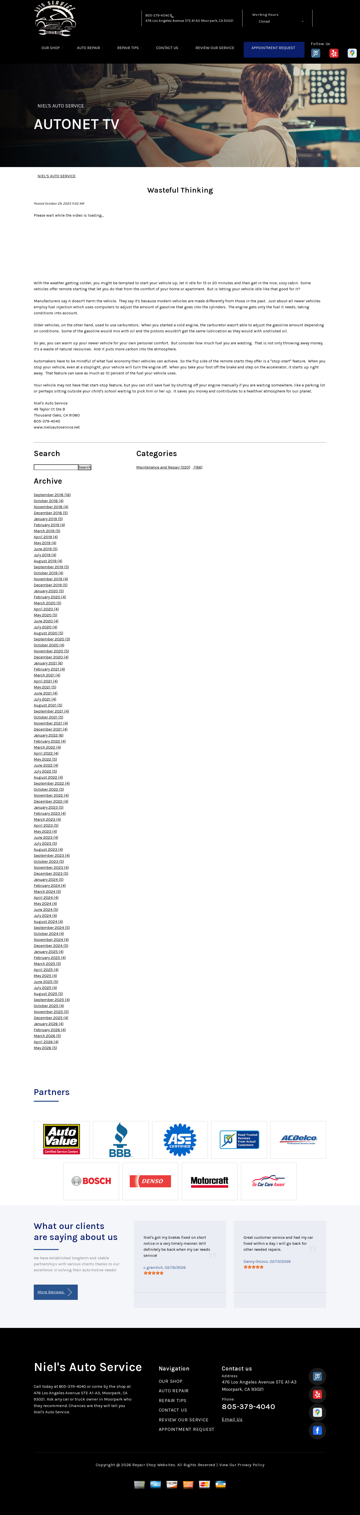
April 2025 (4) (46, 969)
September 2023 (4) (52, 855)
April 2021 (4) (46, 681)
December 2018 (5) (51, 512)
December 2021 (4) (51, 729)
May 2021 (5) (45, 687)
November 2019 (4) (51, 579)
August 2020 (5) (48, 633)
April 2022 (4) (46, 753)
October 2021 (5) (48, 717)
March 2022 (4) (47, 747)
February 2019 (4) (49, 524)
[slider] (154, 1273)
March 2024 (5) (47, 891)
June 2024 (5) (46, 909)
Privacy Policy (251, 1464)
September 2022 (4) (52, 783)
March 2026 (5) (47, 1035)
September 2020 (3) (52, 639)
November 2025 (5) (51, 1011)
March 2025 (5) (47, 963)
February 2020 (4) (50, 597)
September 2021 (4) (51, 711)
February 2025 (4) (50, 957)
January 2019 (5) (48, 518)
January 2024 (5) (49, 879)
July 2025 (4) (45, 987)
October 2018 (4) (49, 500)
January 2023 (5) (49, 807)
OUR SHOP (51, 47)
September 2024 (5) (52, 927)
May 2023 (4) (45, 831)
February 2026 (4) (50, 1029)
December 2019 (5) (51, 585)
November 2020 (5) (51, 651)
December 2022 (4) (51, 801)
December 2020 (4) (51, 657)
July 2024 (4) (45, 915)
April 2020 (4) (46, 609)
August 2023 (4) (48, 849)
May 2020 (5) (45, 615)
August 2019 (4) (48, 561)
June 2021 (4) (46, 693)
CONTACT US (167, 47)
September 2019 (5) (51, 567)
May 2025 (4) (45, 975)
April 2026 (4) (46, 1041)
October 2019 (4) (48, 573)
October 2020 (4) (49, 645)
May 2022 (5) (45, 759)
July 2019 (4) (45, 555)
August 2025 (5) (48, 993)
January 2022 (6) (49, 735)
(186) (197, 467)
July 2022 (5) (45, 771)
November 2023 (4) (51, 867)
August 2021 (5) (48, 705)
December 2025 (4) (51, 1017)
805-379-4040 (158, 15)
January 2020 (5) (49, 591)
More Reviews (55, 1292)
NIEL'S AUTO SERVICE (61, 106)
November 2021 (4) (51, 723)
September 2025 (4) (52, 999)
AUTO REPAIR (88, 47)
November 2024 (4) (51, 939)
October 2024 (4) (49, 933)
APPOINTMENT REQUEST (273, 47)
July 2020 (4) (45, 627)
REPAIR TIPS (128, 47)
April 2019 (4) (46, 536)
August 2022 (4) (48, 777)
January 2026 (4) (49, 1023)
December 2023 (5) (51, 873)
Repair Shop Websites (153, 1464)
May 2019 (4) (45, 542)
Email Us (232, 1419)
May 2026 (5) (45, 1047)
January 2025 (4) (49, 951)
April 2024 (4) (46, 897)
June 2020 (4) (46, 621)
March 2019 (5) (47, 530)
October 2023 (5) (49, 861)
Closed (264, 21)
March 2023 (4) (47, 819)
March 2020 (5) (47, 603)
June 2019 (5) (46, 548)
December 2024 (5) (51, 945)
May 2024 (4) (45, 903)
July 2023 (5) (45, 843)
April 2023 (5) (46, 825)
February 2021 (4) (49, 669)
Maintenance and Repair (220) (163, 467)
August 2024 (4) (48, 921)
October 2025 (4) (49, 1005)
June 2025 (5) (46, 981)
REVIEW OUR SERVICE (215, 47)
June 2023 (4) (46, 837)
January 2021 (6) (48, 663)
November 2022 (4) (51, 795)
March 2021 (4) (47, 675)
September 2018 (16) (52, 494)
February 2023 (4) (50, 813)
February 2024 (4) (50, 885)
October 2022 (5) (49, 789)
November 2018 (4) (51, 506)
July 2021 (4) (45, 699)
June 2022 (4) (46, 765)
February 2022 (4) (50, 741)
